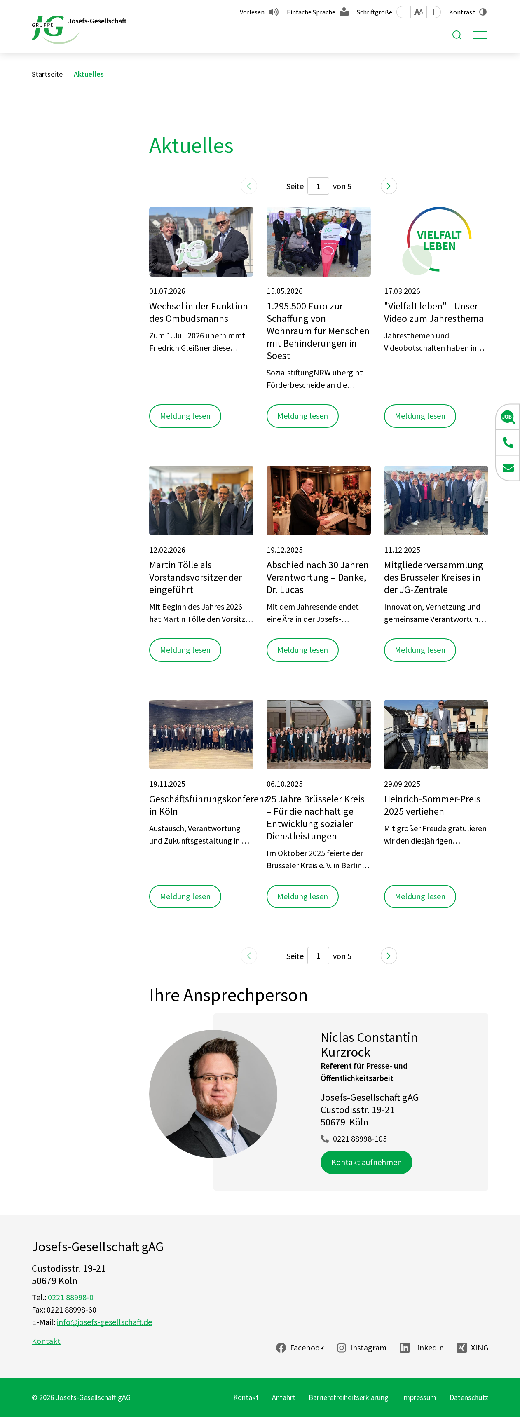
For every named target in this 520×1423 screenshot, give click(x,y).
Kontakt (46, 1341)
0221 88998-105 (360, 1138)
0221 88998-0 (71, 1297)
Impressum (419, 1397)
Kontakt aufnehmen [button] (366, 1162)
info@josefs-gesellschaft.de (104, 1322)
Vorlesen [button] (252, 12)
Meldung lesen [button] (185, 415)
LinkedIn (429, 1347)
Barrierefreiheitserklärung (349, 1397)
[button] (403, 12)
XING (479, 1347)
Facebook (307, 1347)
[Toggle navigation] (480, 35)
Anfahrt (283, 1397)
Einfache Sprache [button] (311, 12)
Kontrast (462, 12)
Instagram (368, 1347)
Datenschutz (469, 1397)
